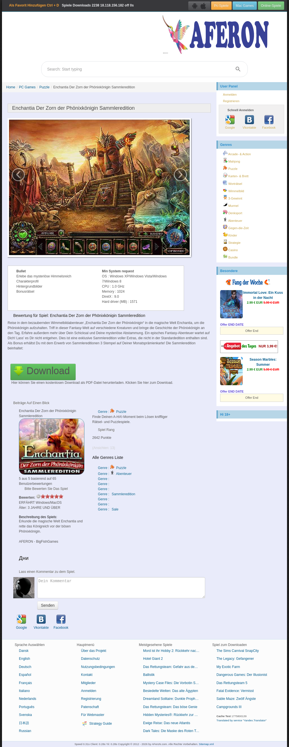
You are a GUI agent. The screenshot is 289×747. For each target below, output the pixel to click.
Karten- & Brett (235, 175)
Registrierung (91, 699)
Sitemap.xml (206, 744)
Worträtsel (232, 182)
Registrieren (231, 101)
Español (25, 675)
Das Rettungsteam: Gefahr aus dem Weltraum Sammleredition (173, 667)
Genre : (104, 479)
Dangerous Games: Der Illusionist (241, 675)
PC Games (27, 87)
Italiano (24, 691)
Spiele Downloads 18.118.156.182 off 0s (71, 5)
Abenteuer (232, 219)
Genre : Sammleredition (116, 494)
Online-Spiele (271, 6)
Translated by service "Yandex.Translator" (241, 720)
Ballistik (149, 675)
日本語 (24, 723)
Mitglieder (88, 683)
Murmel (230, 204)
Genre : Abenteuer (115, 474)
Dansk (24, 651)
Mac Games (245, 6)
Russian (25, 731)
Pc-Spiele (221, 6)
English (24, 659)
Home (10, 87)
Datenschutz (90, 659)
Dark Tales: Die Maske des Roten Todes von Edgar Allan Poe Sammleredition (173, 731)
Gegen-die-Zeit (236, 227)
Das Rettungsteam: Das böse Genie (170, 707)
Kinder (230, 234)
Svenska (25, 715)
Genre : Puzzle (112, 412)
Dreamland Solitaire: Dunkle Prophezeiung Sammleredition (173, 699)
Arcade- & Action (237, 153)
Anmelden (230, 94)
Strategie (231, 241)
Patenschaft (90, 707)
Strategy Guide (96, 723)
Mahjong (231, 160)
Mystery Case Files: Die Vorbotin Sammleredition (173, 683)
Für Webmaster (92, 715)
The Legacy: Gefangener (235, 659)
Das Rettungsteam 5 (231, 683)
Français (25, 683)
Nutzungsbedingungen (98, 667)
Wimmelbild (233, 190)
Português (26, 707)
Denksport (232, 212)
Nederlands (27, 699)
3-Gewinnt (232, 197)
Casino (230, 249)
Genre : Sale (108, 509)
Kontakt (87, 675)
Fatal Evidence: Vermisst (235, 691)
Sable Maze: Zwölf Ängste (236, 699)
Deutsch (25, 667)
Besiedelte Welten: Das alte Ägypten (170, 691)
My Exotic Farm (228, 667)
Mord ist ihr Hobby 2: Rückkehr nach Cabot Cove (173, 651)
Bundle (230, 256)
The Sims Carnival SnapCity (237, 651)
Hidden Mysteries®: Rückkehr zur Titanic (173, 715)
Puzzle (44, 87)
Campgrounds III (229, 707)
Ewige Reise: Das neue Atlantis (166, 723)
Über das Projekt (93, 651)
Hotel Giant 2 (153, 659)
